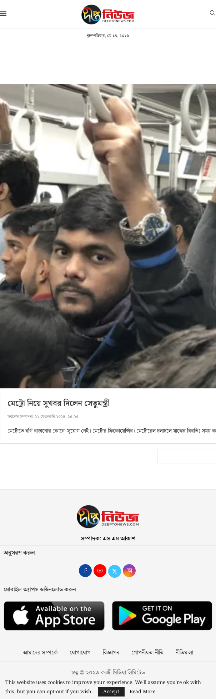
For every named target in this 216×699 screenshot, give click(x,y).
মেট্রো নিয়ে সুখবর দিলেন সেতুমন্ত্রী (58, 403)
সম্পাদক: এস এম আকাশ (108, 538)
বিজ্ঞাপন (111, 653)
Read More (142, 691)
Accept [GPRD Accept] (111, 692)
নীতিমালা (184, 653)
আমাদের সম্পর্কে (40, 653)
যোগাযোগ (80, 653)
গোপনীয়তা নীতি (147, 653)
